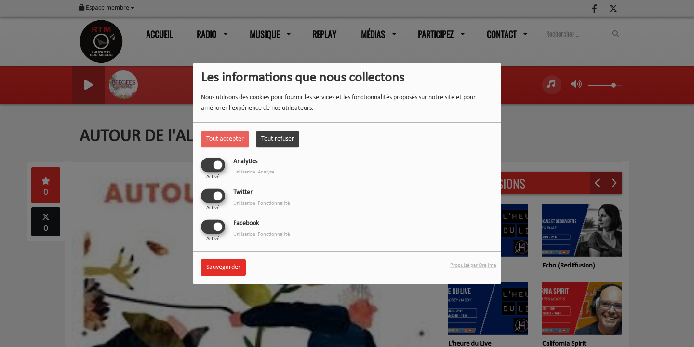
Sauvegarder (223, 267)
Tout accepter (225, 139)
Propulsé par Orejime (473, 265)
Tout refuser (277, 139)
